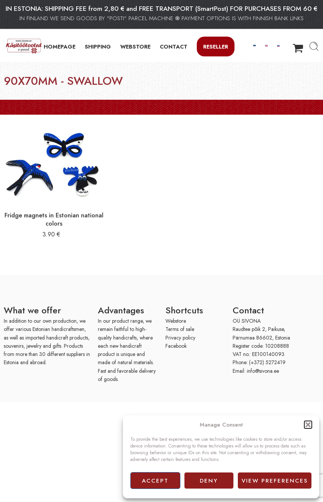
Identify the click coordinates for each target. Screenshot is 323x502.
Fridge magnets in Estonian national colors (53, 219)
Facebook (176, 346)
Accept (155, 481)
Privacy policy (180, 337)
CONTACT (173, 46)
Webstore (175, 321)
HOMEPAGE (59, 46)
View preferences (275, 481)
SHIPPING (98, 46)
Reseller (215, 46)
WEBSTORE (135, 46)
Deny (209, 481)
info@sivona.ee (263, 371)
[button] (308, 424)
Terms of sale (179, 329)
